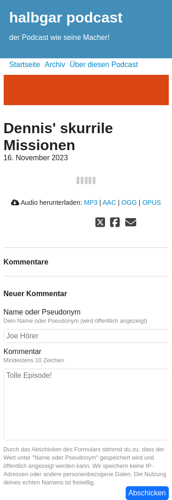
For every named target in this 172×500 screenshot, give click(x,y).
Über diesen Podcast (104, 64)
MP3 (91, 202)
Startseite (24, 64)
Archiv (55, 64)
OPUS (151, 202)
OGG (129, 202)
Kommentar (86, 356)
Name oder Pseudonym (86, 316)
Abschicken (147, 493)
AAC (109, 202)
